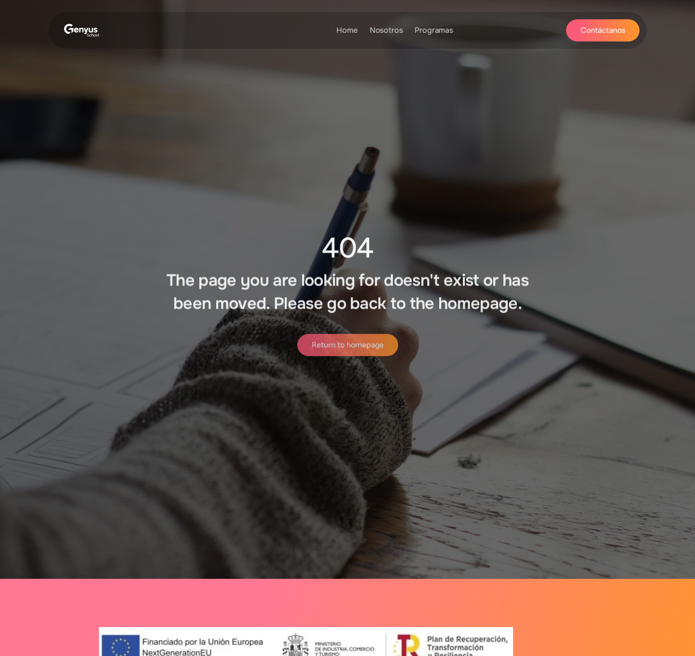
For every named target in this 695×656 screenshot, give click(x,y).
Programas (434, 30)
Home (346, 30)
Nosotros (386, 30)
